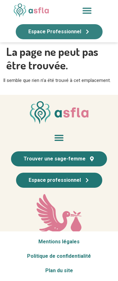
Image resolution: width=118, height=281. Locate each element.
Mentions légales (59, 242)
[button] (87, 10)
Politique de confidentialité (59, 256)
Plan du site (59, 270)
